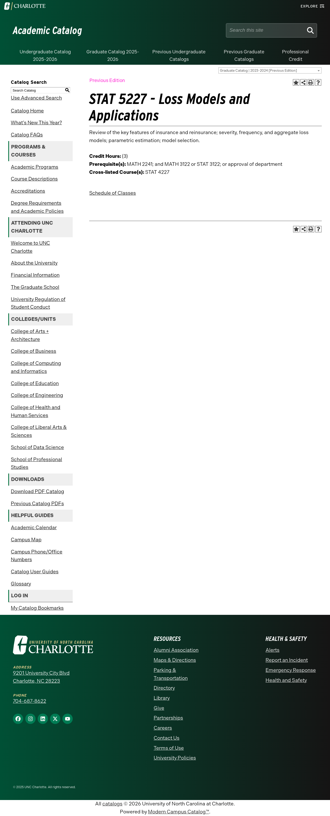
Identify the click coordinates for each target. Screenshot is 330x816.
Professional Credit (295, 55)
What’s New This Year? (36, 123)
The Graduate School (35, 287)
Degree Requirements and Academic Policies (37, 207)
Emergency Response (291, 670)
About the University (34, 263)
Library (162, 698)
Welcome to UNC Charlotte (30, 247)
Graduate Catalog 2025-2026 (112, 55)
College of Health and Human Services (35, 411)
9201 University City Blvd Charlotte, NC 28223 (41, 677)
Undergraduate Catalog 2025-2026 (45, 55)
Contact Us (166, 738)
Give (159, 708)
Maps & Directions (175, 660)
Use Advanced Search (36, 98)
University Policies (175, 758)
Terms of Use (169, 748)
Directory (164, 688)
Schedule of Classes (112, 193)
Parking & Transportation (171, 674)
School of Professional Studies (36, 463)
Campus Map (26, 540)
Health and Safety (286, 680)
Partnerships (168, 718)
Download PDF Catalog (37, 491)
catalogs (112, 804)
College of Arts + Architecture (30, 335)
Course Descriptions (34, 179)
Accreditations (28, 191)
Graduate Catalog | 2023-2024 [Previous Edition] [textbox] (258, 70)
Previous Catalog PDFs (37, 504)
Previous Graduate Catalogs (244, 55)
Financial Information (35, 275)
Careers (163, 728)
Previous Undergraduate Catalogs (178, 55)
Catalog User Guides (35, 572)
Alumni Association (176, 650)
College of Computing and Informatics (36, 367)
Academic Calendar (34, 528)
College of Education (35, 383)
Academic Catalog (47, 30)
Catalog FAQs (27, 135)
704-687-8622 (29, 701)
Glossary (21, 584)
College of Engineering (37, 395)
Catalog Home (27, 111)
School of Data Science (37, 447)
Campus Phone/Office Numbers (36, 556)
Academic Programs (34, 167)
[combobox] (269, 70)
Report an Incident (287, 660)
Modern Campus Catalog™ (178, 812)
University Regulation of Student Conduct (38, 303)
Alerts (272, 650)
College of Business (33, 351)
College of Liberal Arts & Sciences (39, 431)
